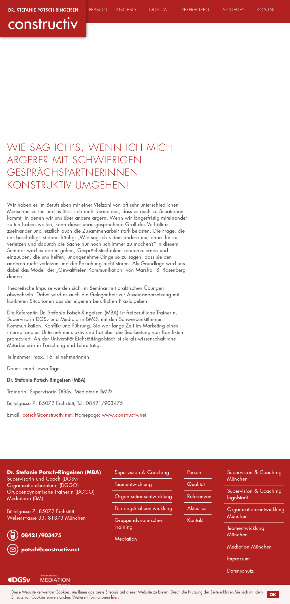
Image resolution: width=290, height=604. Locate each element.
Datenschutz (240, 570)
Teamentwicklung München (245, 531)
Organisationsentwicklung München (255, 512)
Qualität (196, 484)
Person (194, 472)
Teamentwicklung (133, 484)
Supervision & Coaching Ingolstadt (254, 494)
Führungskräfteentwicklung (143, 508)
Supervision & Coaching (142, 472)
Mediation (126, 539)
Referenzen (199, 496)
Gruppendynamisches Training (139, 523)
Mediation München (249, 546)
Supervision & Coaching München (254, 475)
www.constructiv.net (124, 414)
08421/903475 (41, 535)
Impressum (238, 558)
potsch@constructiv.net (46, 414)
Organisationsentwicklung (143, 496)
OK (273, 594)
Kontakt (195, 520)
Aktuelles (196, 508)
